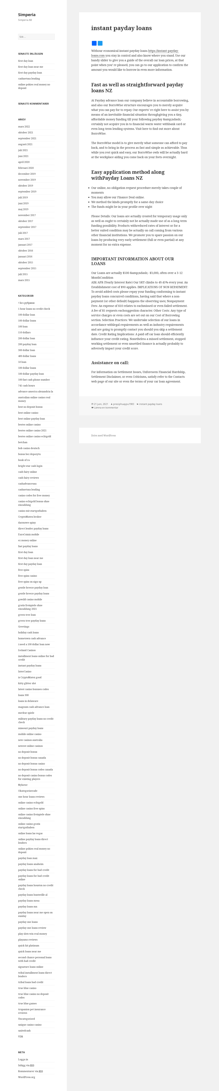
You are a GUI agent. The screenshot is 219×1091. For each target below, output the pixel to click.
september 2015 (27, 268)
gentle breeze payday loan (33, 587)
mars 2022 (24, 126)
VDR (20, 1036)
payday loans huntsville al (32, 894)
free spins (23, 569)
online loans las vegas (30, 833)
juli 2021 (23, 150)
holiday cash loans (28, 632)
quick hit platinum (28, 945)
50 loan (22, 362)
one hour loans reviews (31, 796)
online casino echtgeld (30, 802)
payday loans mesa (28, 900)
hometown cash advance (32, 638)
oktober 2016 (25, 250)
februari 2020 (26, 168)
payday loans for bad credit (33, 870)
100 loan (23, 326)
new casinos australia (30, 740)
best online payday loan (31, 418)
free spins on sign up (29, 581)
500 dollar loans (27, 367)
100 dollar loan (26, 314)
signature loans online (30, 966)
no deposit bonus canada (32, 757)
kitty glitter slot (27, 683)
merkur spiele (26, 712)
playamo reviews (28, 939)
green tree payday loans (32, 620)
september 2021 (27, 138)
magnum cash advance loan (33, 707)
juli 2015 (23, 274)
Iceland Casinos (27, 650)
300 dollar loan (26, 350)
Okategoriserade (27, 790)
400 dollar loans (27, 356)
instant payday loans (29, 665)
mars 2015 (24, 280)
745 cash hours (26, 385)
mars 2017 (24, 238)
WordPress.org (26, 1077)
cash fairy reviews (28, 477)
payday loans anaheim (30, 864)
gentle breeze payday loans (33, 593)
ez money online (27, 540)
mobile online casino (29, 734)
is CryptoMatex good (29, 677)
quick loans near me (29, 951)
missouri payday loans (30, 728)
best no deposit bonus (30, 406)
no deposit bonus (27, 751)
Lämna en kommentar (106, 407)
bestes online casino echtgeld (34, 436)
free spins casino (27, 575)
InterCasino (24, 671)
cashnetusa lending (29, 78)
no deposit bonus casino (31, 763)
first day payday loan (30, 72)
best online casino (28, 412)
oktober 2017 (25, 221)
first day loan (25, 60)
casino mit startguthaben (32, 510)
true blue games (27, 1003)
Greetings (23, 626)
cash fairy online (27, 471)
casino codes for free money (34, 495)
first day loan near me (30, 66)
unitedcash (24, 1030)
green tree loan (27, 614)
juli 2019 (23, 197)
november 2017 (27, 215)
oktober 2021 (25, 132)
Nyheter (23, 785)
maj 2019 (23, 209)
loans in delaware (28, 701)
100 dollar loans (27, 320)
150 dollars (24, 332)
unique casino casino (29, 1024)
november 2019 (27, 179)
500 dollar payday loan (31, 373)
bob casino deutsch (29, 448)
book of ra (24, 460)
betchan (22, 442)
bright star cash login (30, 466)
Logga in (23, 1059)
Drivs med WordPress (103, 435)
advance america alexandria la (35, 391)
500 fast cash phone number (34, 379)
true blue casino (27, 988)
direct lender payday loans (33, 528)
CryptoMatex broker (29, 516)
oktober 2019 (25, 185)
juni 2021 (23, 156)
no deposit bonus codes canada (35, 769)
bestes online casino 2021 (32, 430)
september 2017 (27, 227)
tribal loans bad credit (30, 982)
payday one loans (28, 922)
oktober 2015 (25, 262)
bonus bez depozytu (29, 454)
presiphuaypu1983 (123, 404)
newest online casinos (30, 746)
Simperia (27, 14)
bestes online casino (29, 424)
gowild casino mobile (30, 599)
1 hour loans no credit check (34, 308)
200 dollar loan (26, 338)
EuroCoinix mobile (28, 534)
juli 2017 (23, 233)
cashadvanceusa (27, 483)
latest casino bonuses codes (33, 689)
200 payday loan (27, 344)
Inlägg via (26, 1065)
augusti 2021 (25, 144)
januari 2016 (25, 256)
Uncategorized (26, 1018)
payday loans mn (27, 906)
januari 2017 (25, 244)
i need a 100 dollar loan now (34, 644)
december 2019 (27, 173)
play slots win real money (32, 933)
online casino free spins (31, 808)
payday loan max (27, 858)
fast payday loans (28, 546)
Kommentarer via (30, 1071)
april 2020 (24, 162)
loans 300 (23, 695)
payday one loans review (32, 927)
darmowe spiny (27, 522)
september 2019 (27, 191)
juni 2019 (23, 203)
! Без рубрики (26, 302)
